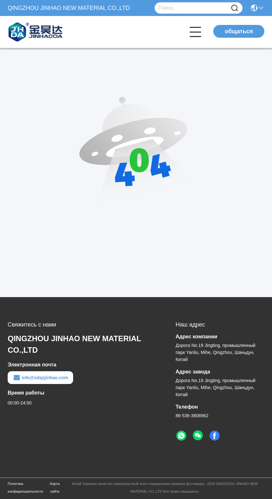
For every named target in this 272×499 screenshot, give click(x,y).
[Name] (234, 8)
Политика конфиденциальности (25, 487)
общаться (239, 31)
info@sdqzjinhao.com (40, 377)
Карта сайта (54, 487)
